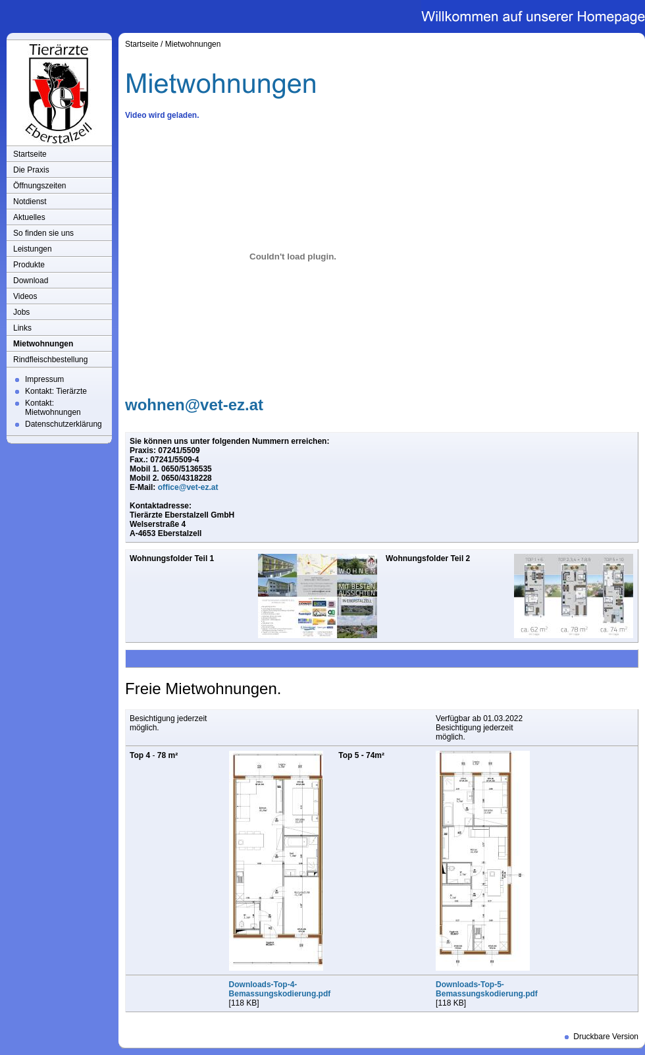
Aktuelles (29, 217)
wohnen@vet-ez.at (194, 405)
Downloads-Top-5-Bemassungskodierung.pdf (487, 989)
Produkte (29, 264)
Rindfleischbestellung (50, 359)
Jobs (21, 312)
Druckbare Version (605, 1036)
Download (30, 280)
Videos (25, 296)
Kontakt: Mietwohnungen (53, 407)
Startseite (30, 154)
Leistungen (32, 249)
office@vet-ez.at (188, 487)
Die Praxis (31, 170)
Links (22, 328)
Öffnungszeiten (39, 185)
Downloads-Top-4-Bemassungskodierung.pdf (280, 989)
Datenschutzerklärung (63, 424)
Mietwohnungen (43, 343)
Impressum (44, 379)
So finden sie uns (43, 233)
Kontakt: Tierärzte (56, 391)
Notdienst (30, 201)
